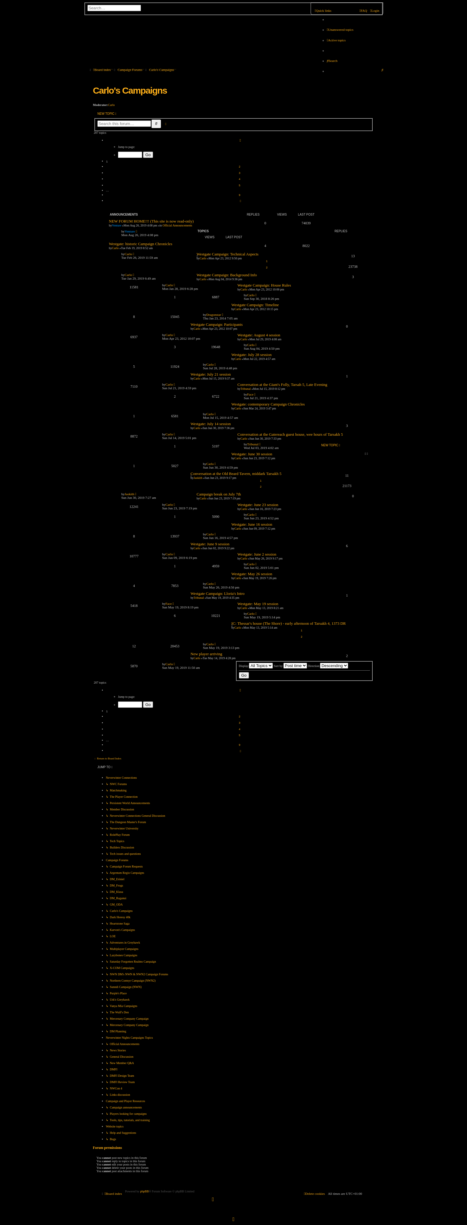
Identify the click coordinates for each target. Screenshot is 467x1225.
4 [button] (239, 179)
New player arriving (206, 654)
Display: (256, 666)
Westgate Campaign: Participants (217, 324)
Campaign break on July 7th (219, 494)
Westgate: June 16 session (251, 524)
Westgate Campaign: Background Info (227, 275)
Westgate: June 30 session (251, 454)
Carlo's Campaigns (130, 90)
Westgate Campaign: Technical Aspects (228, 254)
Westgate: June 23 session (257, 504)
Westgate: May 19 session (257, 603)
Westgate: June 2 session (256, 554)
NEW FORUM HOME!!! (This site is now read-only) (151, 221)
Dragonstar (213, 314)
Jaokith (198, 477)
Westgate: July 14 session (211, 424)
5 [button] (239, 185)
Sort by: (290, 666)
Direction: (328, 666)
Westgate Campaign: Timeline (255, 305)
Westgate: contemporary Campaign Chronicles (268, 404)
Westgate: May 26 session (251, 574)
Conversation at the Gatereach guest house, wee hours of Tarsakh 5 (290, 434)
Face (250, 394)
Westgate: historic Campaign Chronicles (140, 244)
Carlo (111, 105)
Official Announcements (177, 225)
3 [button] (239, 173)
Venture (116, 225)
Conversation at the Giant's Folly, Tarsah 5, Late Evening (282, 384)
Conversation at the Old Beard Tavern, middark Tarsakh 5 (236, 473)
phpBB (144, 1191)
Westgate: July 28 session (251, 354)
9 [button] (239, 195)
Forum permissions (107, 1148)
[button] (239, 140)
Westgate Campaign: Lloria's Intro (218, 593)
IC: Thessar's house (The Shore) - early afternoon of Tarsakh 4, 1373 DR (288, 623)
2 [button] (239, 166)
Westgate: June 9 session (210, 544)
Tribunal (253, 444)
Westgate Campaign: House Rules (264, 285)
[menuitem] (340, 29)
